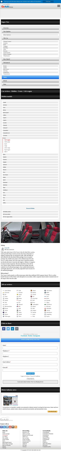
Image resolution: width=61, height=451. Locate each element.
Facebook (24, 336)
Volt (4, 200)
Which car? (25, 436)
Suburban (5, 185)
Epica (4, 154)
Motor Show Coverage (7, 443)
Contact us (45, 442)
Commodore (5, 130)
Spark (4, 179)
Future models (5, 439)
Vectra (4, 195)
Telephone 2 (6, 356)
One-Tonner (5, 174)
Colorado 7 (5, 127)
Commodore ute (6, 133)
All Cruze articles (6, 214)
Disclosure (45, 445)
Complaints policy (47, 446)
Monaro (4, 169)
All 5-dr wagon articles (7, 216)
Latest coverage (5, 433)
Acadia (4, 102)
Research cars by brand (28, 435)
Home (3, 432)
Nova (4, 172)
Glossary (25, 446)
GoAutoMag (45, 436)
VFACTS (25, 443)
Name (4, 345)
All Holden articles (7, 211)
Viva (4, 197)
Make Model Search (7, 442)
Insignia (4, 162)
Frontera (5, 159)
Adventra (5, 105)
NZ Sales (25, 445)
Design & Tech (46, 438)
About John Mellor (47, 443)
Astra (4, 107)
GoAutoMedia (46, 432)
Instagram (36, 336)
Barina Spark (6, 112)
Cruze (4, 138)
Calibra (4, 115)
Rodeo (4, 177)
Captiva (4, 120)
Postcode (5, 367)
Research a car (26, 432)
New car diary (26, 438)
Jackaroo (5, 164)
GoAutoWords (46, 439)
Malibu (4, 167)
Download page (52, 411)
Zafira (4, 202)
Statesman (5, 182)
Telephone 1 (6, 351)
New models (5, 438)
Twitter (30, 336)
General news (26, 442)
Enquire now (30, 373)
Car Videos (4, 436)
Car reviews (5, 435)
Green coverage (26, 439)
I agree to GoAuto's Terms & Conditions (30, 376)
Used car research (26, 441)
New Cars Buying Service (6, 446)
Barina (4, 110)
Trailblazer (5, 190)
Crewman (5, 135)
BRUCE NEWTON (10, 249)
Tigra (4, 187)
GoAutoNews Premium (48, 433)
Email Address (7, 362)
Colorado (5, 125)
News (3, 441)
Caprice (4, 117)
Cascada (4, 122)
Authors (44, 441)
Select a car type (26, 433)
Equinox (4, 157)
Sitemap (4, 447)
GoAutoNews (46, 435)
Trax (4, 192)
